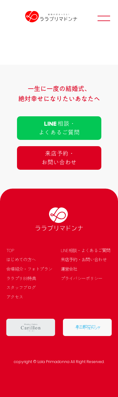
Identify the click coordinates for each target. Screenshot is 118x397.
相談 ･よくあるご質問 (59, 128)
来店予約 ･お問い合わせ (58, 158)
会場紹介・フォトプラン (29, 269)
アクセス (14, 297)
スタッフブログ (21, 287)
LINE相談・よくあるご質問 (85, 250)
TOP (10, 250)
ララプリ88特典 (21, 278)
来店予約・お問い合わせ (84, 259)
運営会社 (69, 269)
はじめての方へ (21, 259)
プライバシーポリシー (82, 278)
